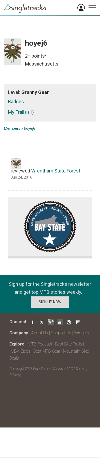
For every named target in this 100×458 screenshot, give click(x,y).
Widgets (81, 332)
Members (12, 128)
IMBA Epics (19, 351)
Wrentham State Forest (55, 171)
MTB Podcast (40, 344)
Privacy (15, 375)
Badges (16, 101)
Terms (80, 369)
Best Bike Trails (68, 344)
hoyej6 (29, 128)
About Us (39, 332)
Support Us (61, 332)
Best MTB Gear (46, 351)
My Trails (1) (21, 112)
